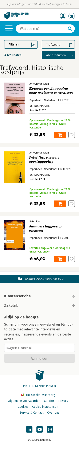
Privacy (63, 401)
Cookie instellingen (45, 407)
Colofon (49, 401)
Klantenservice (39, 296)
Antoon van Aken (39, 83)
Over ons (53, 412)
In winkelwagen (60, 135)
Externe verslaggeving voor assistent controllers (51, 91)
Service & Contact (31, 412)
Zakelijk (39, 305)
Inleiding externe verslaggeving (44, 159)
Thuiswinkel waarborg (38, 395)
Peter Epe (34, 221)
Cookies (23, 407)
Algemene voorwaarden (24, 401)
